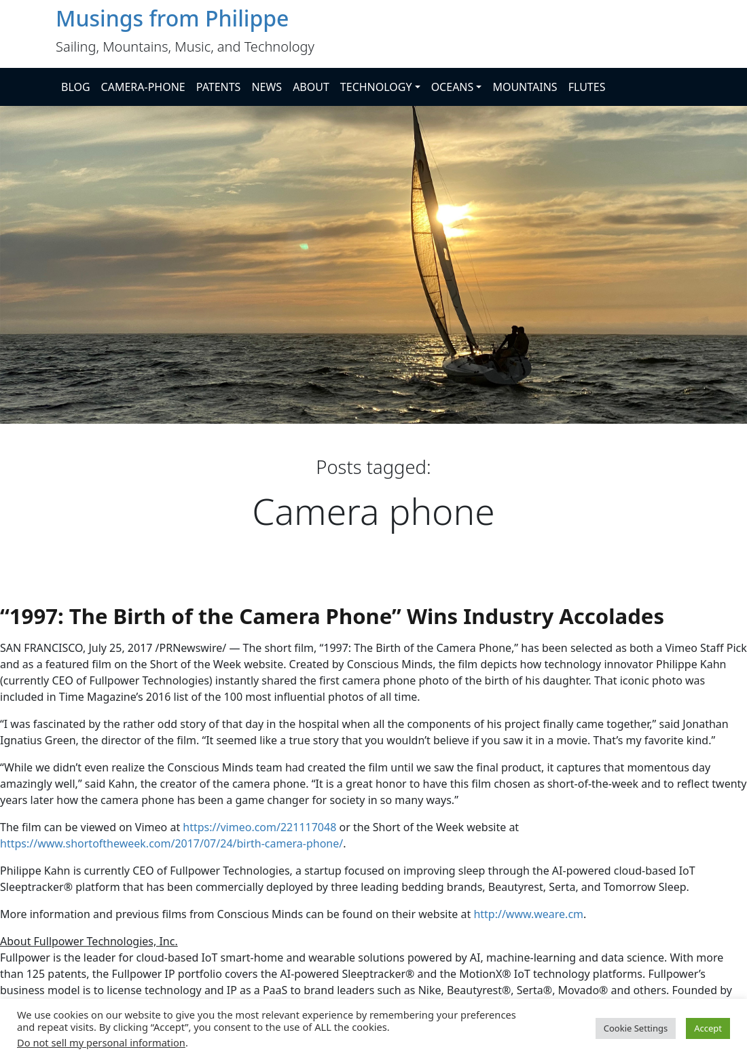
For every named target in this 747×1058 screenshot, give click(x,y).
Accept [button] (708, 1028)
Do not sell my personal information (101, 1042)
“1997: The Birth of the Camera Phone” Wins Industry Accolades (332, 616)
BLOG (75, 86)
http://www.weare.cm (528, 914)
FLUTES (587, 86)
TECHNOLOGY (376, 86)
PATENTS (218, 86)
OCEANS (452, 86)
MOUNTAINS (524, 86)
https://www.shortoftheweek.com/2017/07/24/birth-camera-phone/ (171, 843)
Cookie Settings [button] (636, 1028)
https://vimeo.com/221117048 (259, 827)
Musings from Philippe (172, 18)
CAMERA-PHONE (143, 86)
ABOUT (311, 86)
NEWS (266, 86)
